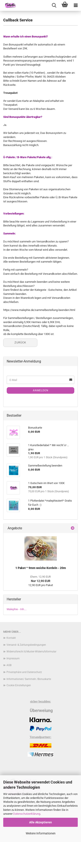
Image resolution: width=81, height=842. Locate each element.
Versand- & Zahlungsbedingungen (26, 644)
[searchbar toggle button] (54, 5)
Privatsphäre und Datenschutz (24, 672)
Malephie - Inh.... (17, 609)
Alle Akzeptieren (40, 822)
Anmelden (40, 390)
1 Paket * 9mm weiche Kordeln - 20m (40, 568)
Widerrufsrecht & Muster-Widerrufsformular (31, 651)
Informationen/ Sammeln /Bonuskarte (28, 679)
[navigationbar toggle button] (75, 5)
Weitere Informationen (41, 833)
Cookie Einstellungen (18, 685)
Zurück (20, 342)
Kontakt (11, 637)
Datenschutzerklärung (26, 813)
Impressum (13, 658)
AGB (8, 665)
